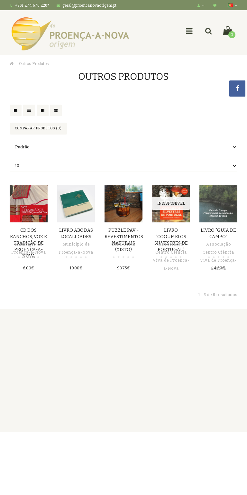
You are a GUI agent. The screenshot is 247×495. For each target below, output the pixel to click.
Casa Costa (123, 244)
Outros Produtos (34, 63)
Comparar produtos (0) (38, 128)
